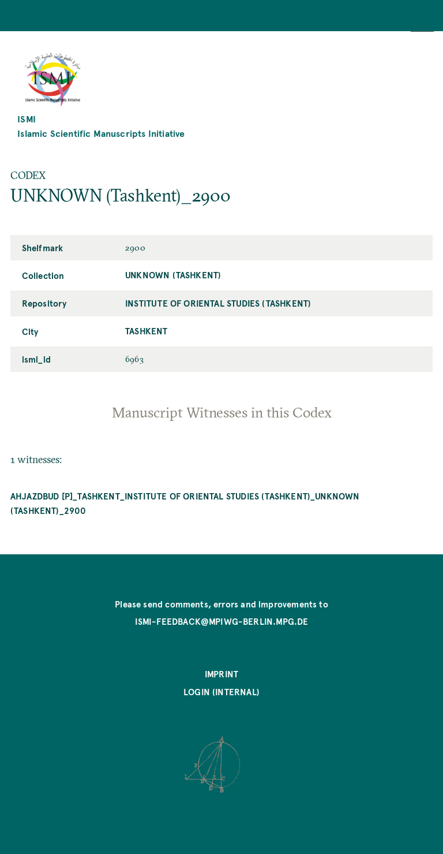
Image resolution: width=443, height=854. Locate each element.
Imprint (221, 674)
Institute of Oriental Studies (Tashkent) (218, 303)
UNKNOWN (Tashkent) (173, 275)
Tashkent (146, 331)
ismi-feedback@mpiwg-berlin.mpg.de (222, 621)
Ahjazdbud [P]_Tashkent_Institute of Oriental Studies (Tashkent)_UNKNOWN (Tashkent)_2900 (185, 503)
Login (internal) (221, 692)
